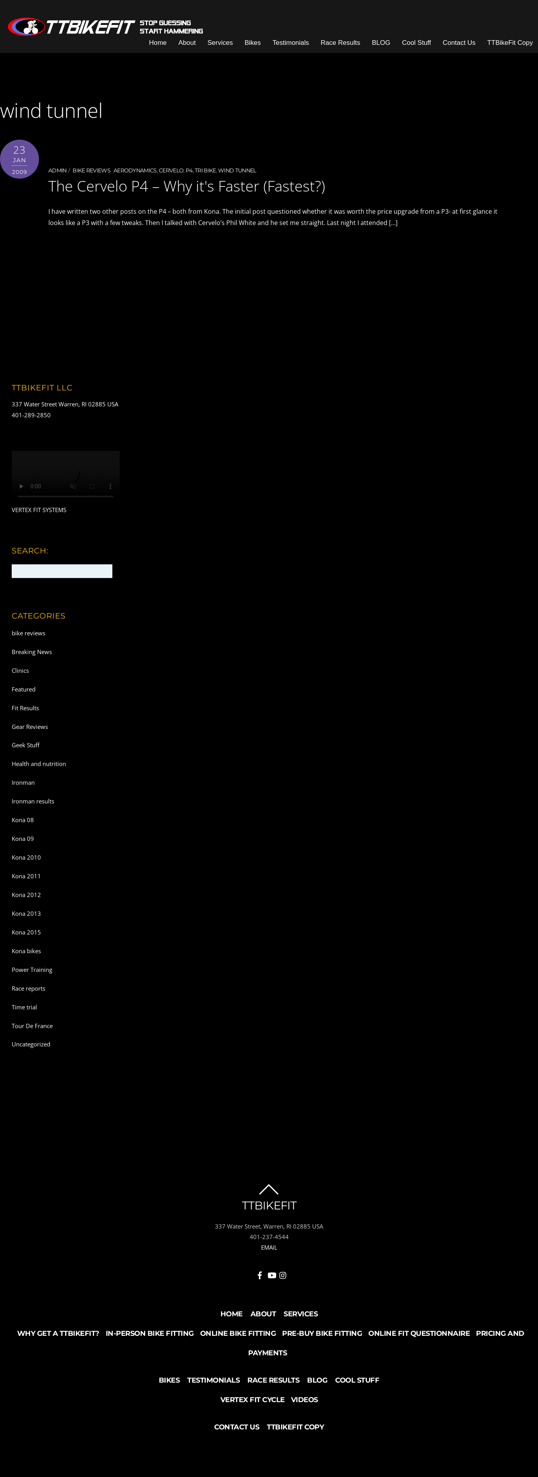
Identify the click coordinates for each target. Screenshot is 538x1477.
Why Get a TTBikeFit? (58, 1333)
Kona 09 (23, 838)
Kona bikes (26, 951)
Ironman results (33, 801)
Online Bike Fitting (238, 1333)
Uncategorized (31, 1044)
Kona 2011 (26, 876)
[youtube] (271, 1274)
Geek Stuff (25, 745)
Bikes (253, 42)
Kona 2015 (26, 932)
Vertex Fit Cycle (252, 1399)
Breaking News (32, 652)
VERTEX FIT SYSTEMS (39, 510)
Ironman (23, 782)
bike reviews (91, 170)
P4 (189, 170)
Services (220, 42)
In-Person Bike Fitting (150, 1333)
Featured (24, 689)
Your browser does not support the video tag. (66, 478)
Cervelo (171, 170)
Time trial (24, 1007)
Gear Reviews (30, 727)
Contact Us (459, 42)
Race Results (340, 42)
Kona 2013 (26, 913)
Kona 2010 (26, 857)
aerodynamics (135, 170)
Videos (304, 1399)
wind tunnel (237, 170)
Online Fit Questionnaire (419, 1333)
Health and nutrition (39, 764)
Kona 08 (23, 820)
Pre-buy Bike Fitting (322, 1333)
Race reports (28, 988)
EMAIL (269, 1247)
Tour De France (32, 1026)
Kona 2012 (26, 895)
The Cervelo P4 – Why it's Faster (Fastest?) (186, 186)
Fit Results (25, 708)
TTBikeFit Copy (510, 42)
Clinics (20, 670)
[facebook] (259, 1274)
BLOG (381, 42)
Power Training (32, 969)
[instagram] (283, 1274)
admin (57, 170)
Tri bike (205, 170)
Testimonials (291, 42)
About (186, 42)
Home (158, 42)
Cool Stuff (416, 42)
